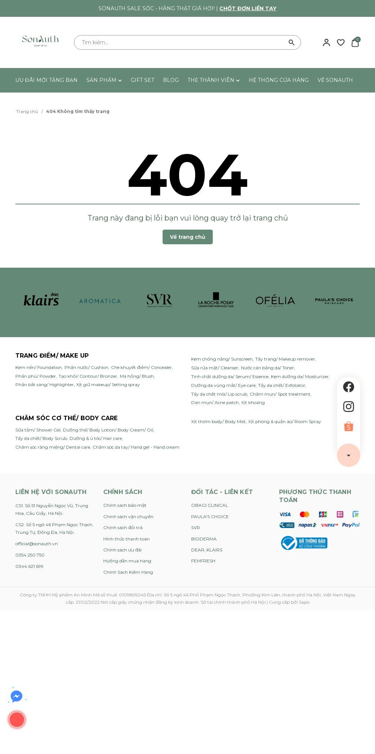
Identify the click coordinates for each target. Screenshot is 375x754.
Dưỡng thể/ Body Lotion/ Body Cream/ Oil (108, 430)
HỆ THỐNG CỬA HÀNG (279, 80)
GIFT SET (142, 80)
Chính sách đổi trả (122, 527)
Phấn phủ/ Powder (35, 376)
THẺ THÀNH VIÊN (214, 80)
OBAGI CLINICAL (209, 505)
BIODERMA (204, 539)
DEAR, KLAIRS (206, 550)
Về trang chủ (187, 237)
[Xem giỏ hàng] (355, 42)
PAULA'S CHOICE (210, 516)
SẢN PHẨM (104, 80)
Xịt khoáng (253, 402)
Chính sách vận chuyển (128, 516)
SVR (195, 527)
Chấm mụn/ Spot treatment (280, 394)
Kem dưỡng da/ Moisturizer (300, 376)
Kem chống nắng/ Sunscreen (222, 359)
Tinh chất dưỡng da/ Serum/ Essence (229, 376)
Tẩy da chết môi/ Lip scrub (219, 394)
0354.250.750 (30, 555)
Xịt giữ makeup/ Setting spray (108, 384)
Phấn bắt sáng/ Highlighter (44, 384)
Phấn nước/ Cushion (86, 367)
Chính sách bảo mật (124, 505)
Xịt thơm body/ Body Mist (218, 421)
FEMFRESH (203, 560)
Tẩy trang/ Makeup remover (285, 359)
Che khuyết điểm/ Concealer (141, 367)
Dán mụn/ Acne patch (215, 402)
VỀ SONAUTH (335, 80)
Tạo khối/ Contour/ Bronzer (88, 376)
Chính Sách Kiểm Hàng (128, 572)
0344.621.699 (29, 566)
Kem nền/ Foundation (38, 367)
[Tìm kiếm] (292, 42)
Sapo (304, 602)
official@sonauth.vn (36, 543)
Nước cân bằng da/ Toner (267, 367)
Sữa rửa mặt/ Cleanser (214, 367)
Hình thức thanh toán (126, 539)
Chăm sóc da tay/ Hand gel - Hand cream (136, 447)
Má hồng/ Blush (137, 376)
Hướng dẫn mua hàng (127, 560)
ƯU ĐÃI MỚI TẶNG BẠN (46, 80)
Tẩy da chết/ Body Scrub (41, 438)
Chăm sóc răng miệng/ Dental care (52, 447)
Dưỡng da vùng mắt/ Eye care (223, 385)
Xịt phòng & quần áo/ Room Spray (284, 421)
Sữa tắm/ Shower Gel (37, 430)
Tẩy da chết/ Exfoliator (281, 385)
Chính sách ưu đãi (122, 550)
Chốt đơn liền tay (247, 8)
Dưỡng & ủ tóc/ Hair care (96, 438)
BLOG (171, 80)
